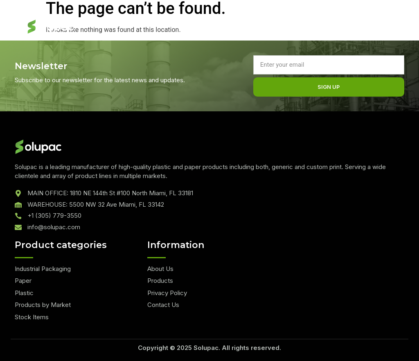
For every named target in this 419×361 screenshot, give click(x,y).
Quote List (114, 19)
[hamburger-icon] (346, 29)
